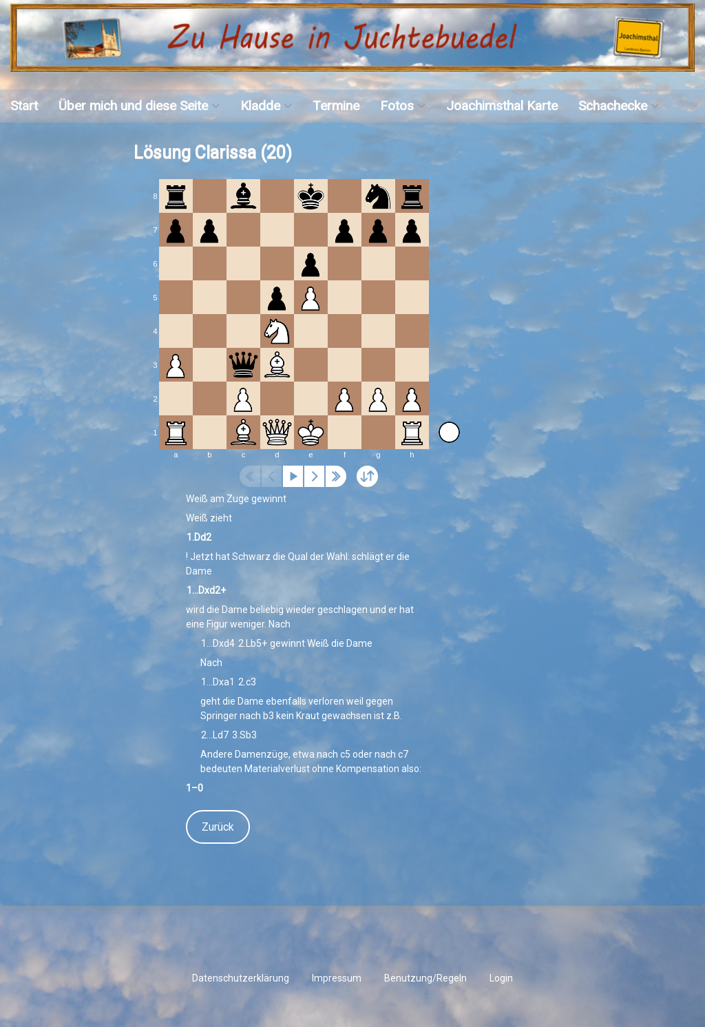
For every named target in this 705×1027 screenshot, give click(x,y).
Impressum (336, 978)
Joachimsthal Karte (502, 106)
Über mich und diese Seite (133, 106)
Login (501, 978)
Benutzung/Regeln (425, 978)
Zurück (218, 826)
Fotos (397, 106)
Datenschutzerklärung (240, 978)
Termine (336, 106)
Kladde (260, 106)
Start (24, 106)
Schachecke (612, 106)
